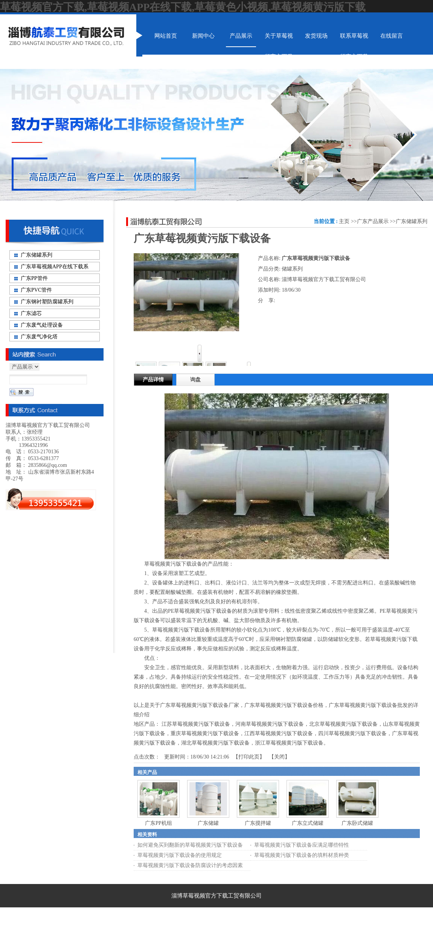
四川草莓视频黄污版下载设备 (352, 733)
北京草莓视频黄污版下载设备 (343, 724)
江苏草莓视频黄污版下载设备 (196, 724)
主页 (344, 221)
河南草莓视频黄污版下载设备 (269, 724)
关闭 (279, 757)
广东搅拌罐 (258, 823)
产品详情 (153, 379)
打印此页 (248, 757)
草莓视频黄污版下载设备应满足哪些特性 (301, 845)
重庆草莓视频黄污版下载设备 (205, 733)
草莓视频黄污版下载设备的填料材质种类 (301, 855)
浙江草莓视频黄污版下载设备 (289, 743)
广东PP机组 (158, 823)
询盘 (195, 379)
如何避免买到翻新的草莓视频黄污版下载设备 (190, 845)
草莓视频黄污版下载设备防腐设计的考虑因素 (190, 865)
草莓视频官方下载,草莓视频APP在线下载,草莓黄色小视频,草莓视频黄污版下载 (183, 7)
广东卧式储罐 (357, 823)
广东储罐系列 (411, 221)
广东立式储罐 (307, 823)
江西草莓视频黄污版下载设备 (278, 733)
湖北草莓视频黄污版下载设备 (215, 743)
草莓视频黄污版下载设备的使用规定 (179, 855)
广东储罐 (208, 823)
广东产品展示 (373, 221)
